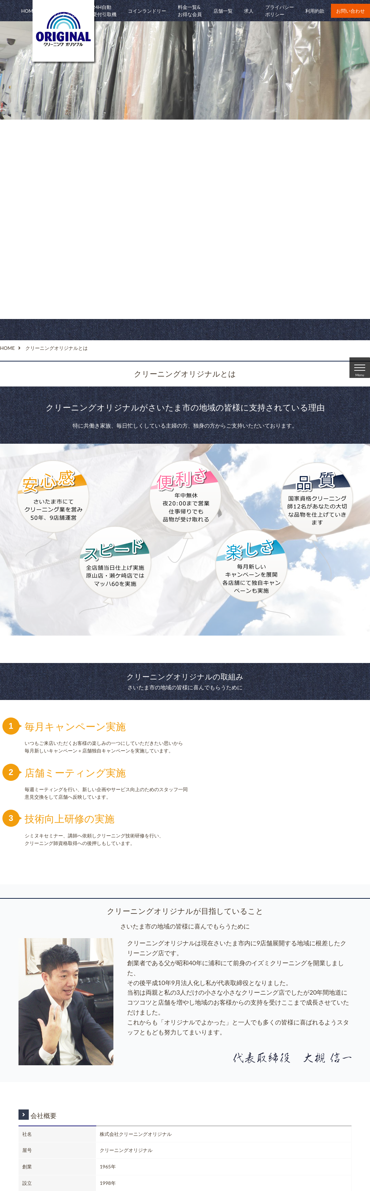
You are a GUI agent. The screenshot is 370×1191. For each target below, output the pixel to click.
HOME (28, 11)
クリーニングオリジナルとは (64, 10)
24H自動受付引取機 (104, 10)
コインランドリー (147, 11)
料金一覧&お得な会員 (190, 10)
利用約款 (314, 11)
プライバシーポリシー (279, 10)
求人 (249, 11)
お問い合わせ (350, 11)
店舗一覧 (223, 11)
